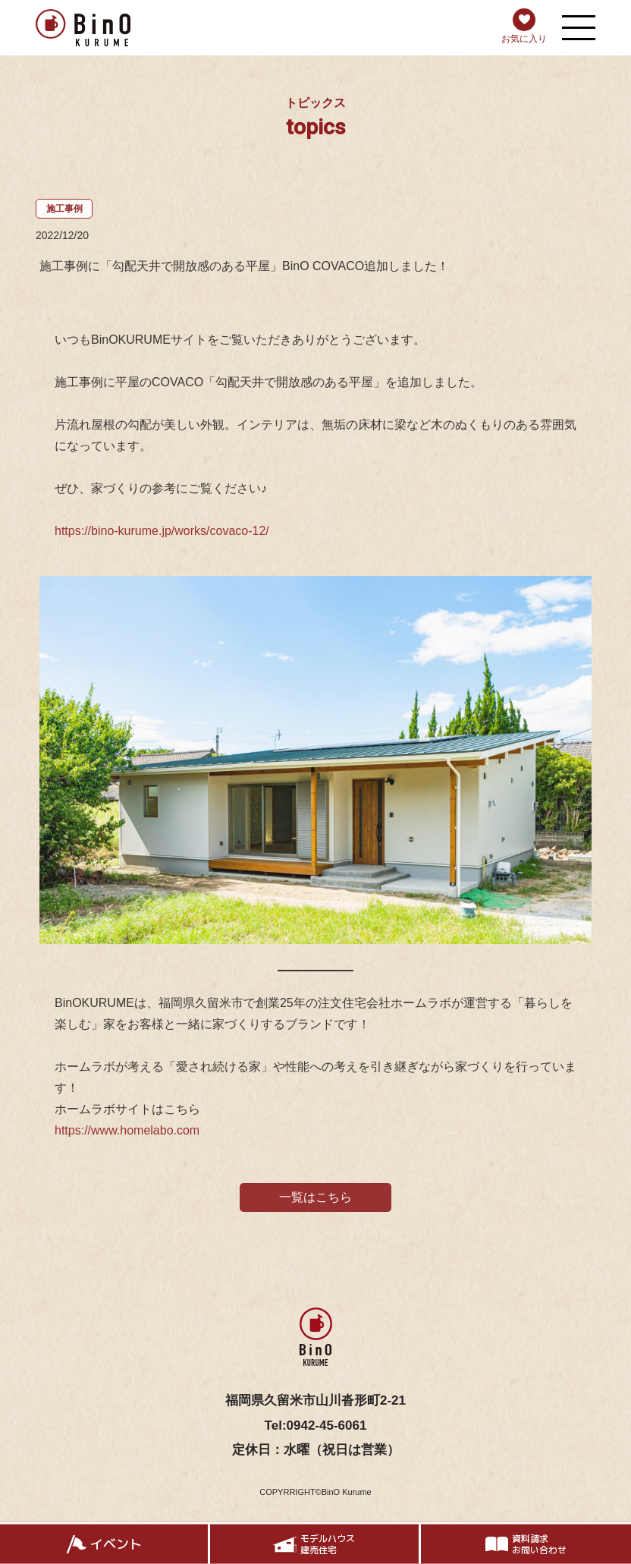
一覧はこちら (315, 1201)
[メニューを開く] (578, 27)
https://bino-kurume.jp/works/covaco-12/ (162, 535)
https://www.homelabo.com (127, 1134)
